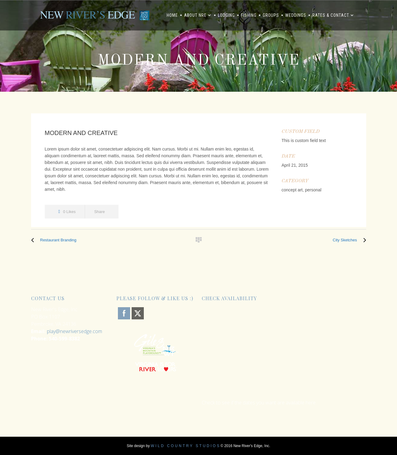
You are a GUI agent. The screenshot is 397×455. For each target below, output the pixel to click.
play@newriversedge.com (74, 331)
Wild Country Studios (186, 446)
